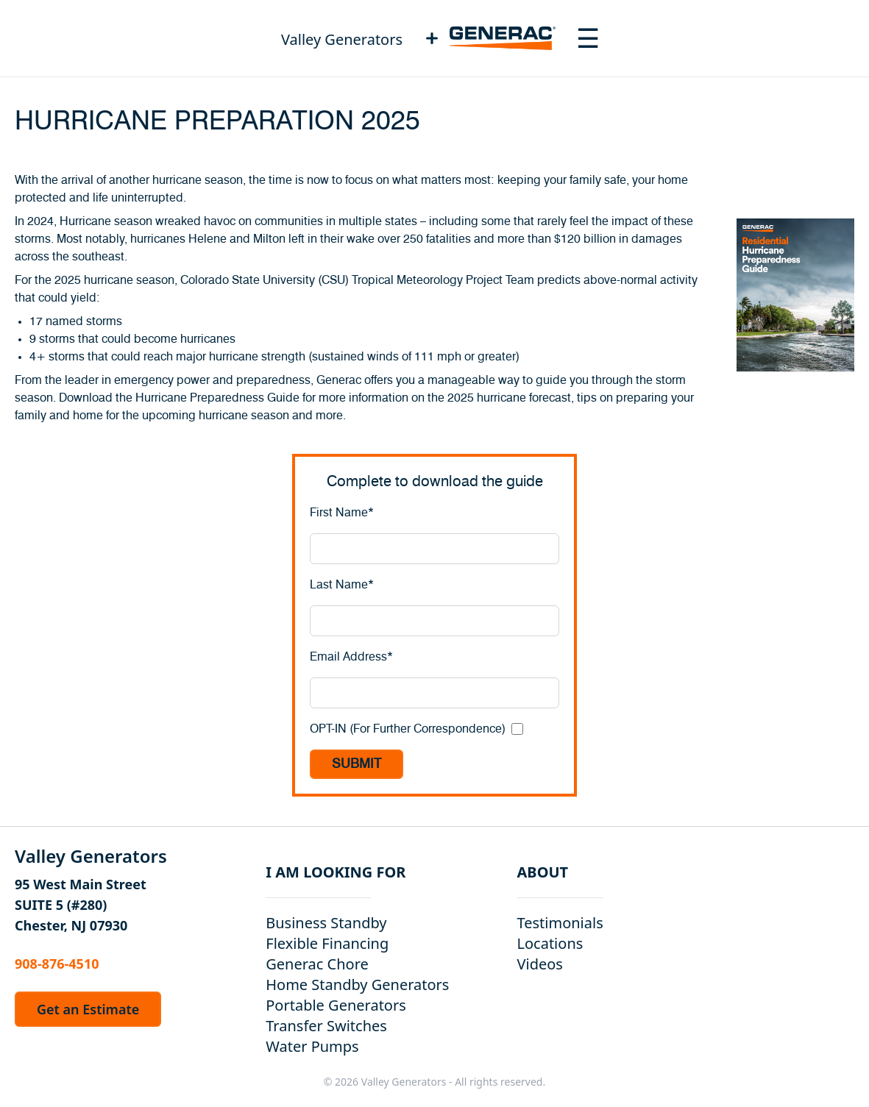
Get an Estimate (88, 1009)
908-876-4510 (57, 963)
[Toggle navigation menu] (588, 38)
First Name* (342, 513)
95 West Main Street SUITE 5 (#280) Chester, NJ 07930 (80, 904)
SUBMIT (356, 764)
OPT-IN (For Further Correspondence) (408, 729)
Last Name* (342, 585)
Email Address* (351, 657)
